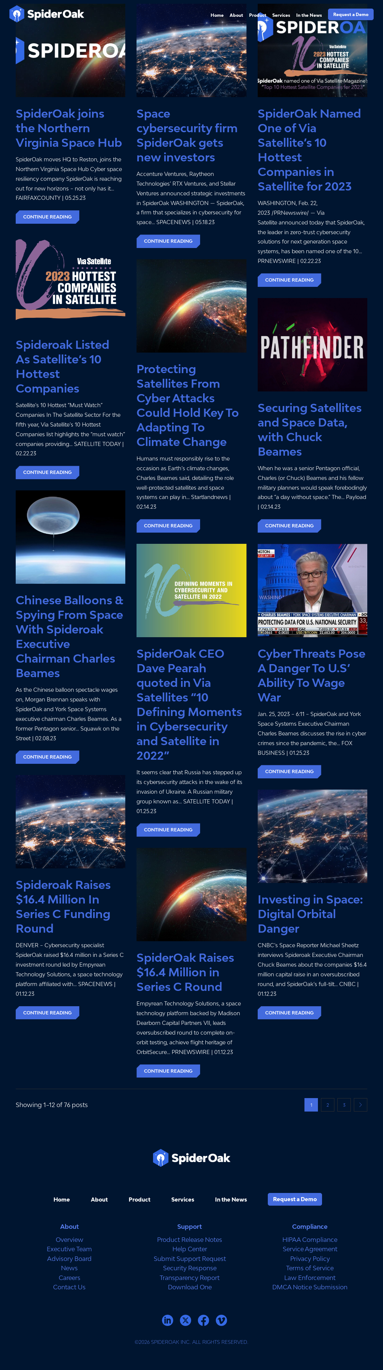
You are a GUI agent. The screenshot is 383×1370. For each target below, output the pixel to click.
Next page (360, 1105)
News (69, 1268)
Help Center (189, 1249)
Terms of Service (310, 1268)
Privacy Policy (310, 1258)
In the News (309, 15)
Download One (190, 1287)
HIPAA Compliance (309, 1239)
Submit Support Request (190, 1258)
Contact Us (69, 1287)
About (236, 15)
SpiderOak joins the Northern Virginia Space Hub (69, 128)
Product (257, 15)
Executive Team (69, 1249)
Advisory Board (69, 1258)
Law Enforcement (309, 1277)
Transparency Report (190, 1277)
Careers (69, 1277)
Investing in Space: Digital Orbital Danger (310, 914)
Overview (69, 1239)
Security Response (190, 1268)
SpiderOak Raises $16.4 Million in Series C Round (185, 972)
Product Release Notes (189, 1239)
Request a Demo (350, 14)
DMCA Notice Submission (309, 1287)
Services (281, 15)
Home (217, 15)
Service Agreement (310, 1249)
